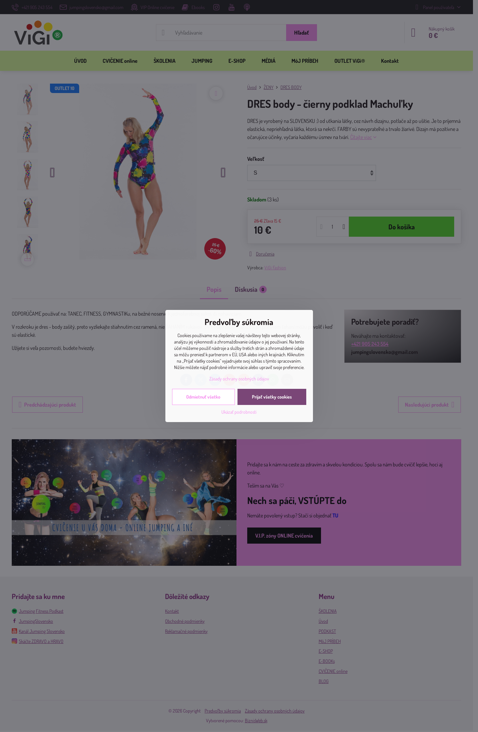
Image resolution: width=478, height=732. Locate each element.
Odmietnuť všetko (203, 397)
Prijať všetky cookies (272, 397)
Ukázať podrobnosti (239, 412)
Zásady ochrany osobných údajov (239, 378)
